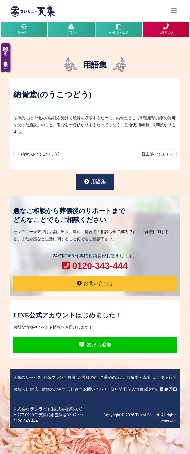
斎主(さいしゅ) (155, 154)
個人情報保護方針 (143, 389)
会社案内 (74, 389)
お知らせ (21, 389)
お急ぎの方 (166, 32)
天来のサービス (27, 377)
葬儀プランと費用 (59, 377)
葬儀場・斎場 (118, 32)
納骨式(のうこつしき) (40, 154)
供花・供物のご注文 (48, 389)
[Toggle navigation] (173, 10)
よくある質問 (165, 377)
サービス (24, 32)
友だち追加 (95, 345)
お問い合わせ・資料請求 (105, 389)
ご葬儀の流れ (112, 377)
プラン (71, 32)
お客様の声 (88, 377)
